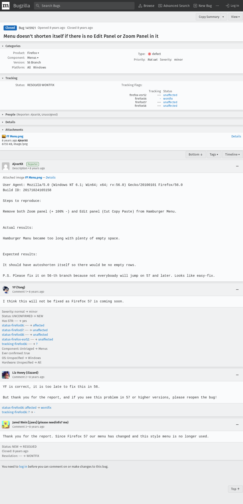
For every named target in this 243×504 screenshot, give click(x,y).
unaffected (170, 95)
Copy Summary (209, 17)
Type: (141, 54)
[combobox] (84, 6)
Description (19, 168)
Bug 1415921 (27, 28)
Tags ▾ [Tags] (214, 154)
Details (236, 136)
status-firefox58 (13, 334)
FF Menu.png (12, 136)
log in (23, 466)
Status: (20, 85)
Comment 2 (19, 377)
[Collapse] (237, 166)
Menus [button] (33, 57)
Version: (19, 62)
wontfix (168, 98)
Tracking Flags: (132, 85)
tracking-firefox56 (14, 344)
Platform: (18, 67)
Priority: (139, 59)
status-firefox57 (12, 330)
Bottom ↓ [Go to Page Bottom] (196, 154)
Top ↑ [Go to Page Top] (235, 489)
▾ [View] (223, 17)
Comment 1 (19, 291)
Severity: (166, 59)
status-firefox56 (13, 325)
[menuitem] (146, 6)
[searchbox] (84, 6)
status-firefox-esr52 (15, 339)
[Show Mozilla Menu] (5, 6)
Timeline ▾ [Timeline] (232, 154)
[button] (232, 6)
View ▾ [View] (235, 17)
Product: (19, 53)
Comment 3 (19, 426)
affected (38, 325)
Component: (16, 57)
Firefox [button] (33, 53)
